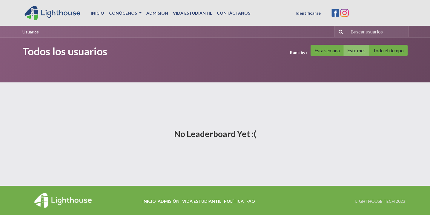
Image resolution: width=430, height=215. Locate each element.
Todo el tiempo (388, 50)
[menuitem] (97, 13)
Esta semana (327, 50)
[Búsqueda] (340, 31)
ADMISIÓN (168, 201)
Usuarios (30, 31)
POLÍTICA (234, 201)
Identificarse (308, 13)
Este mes (356, 50)
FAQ (250, 201)
